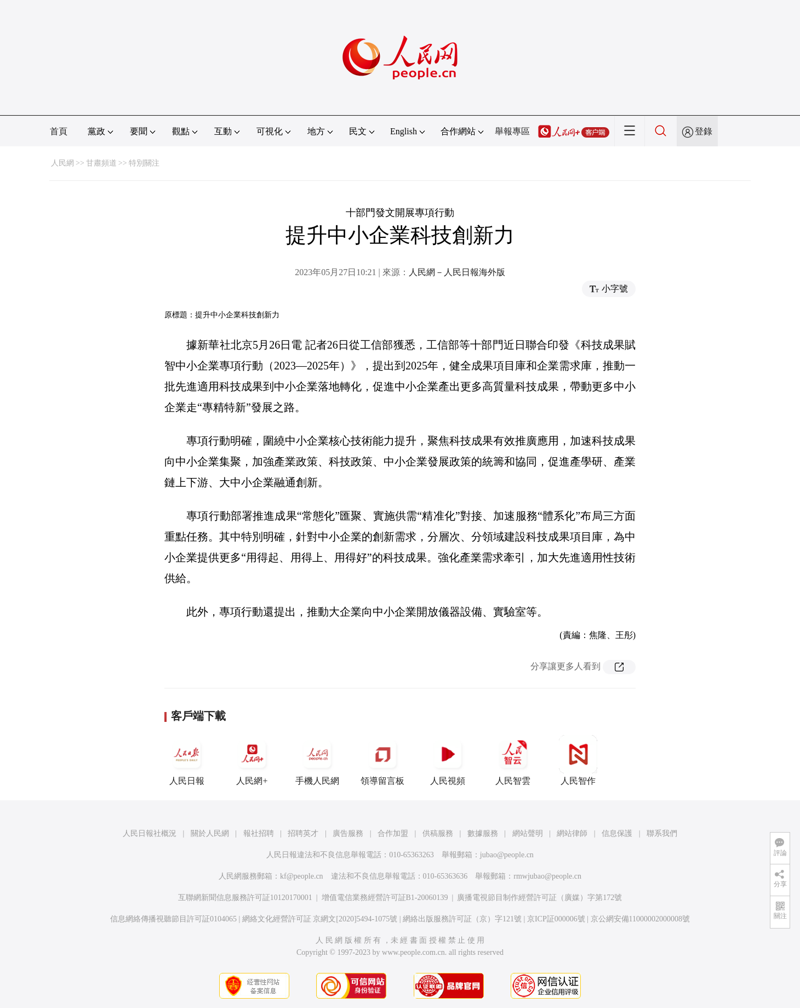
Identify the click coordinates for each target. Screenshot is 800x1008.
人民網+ (252, 760)
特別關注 (144, 163)
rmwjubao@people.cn (547, 876)
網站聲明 (527, 833)
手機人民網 (317, 760)
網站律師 (572, 833)
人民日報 (187, 760)
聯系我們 (662, 833)
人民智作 (578, 760)
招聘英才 (303, 833)
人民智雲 (513, 760)
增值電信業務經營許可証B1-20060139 (385, 897)
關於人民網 (210, 833)
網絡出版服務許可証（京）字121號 (462, 919)
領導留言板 (382, 760)
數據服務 (482, 833)
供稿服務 (437, 833)
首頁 (58, 131)
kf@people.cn (301, 876)
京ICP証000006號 (556, 919)
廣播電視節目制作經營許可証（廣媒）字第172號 (539, 897)
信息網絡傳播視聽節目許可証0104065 (173, 919)
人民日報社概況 (149, 833)
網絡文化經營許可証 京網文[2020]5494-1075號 (320, 919)
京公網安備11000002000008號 (640, 919)
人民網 (62, 163)
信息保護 (617, 833)
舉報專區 (512, 131)
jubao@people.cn (507, 855)
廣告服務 (348, 833)
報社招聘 (258, 833)
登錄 (703, 131)
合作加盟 (393, 833)
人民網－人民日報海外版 (457, 272)
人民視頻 (447, 760)
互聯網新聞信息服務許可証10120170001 (245, 897)
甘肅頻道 (101, 163)
